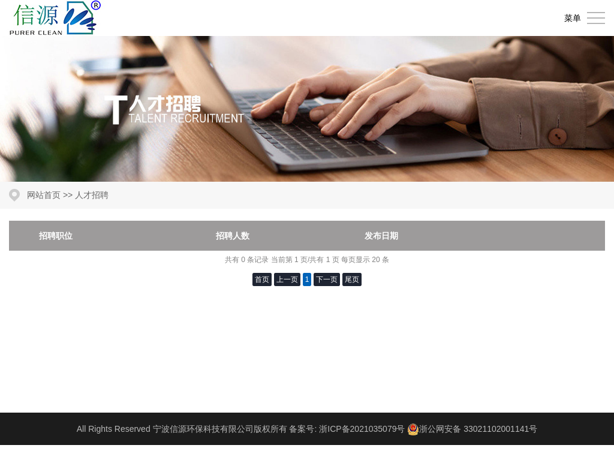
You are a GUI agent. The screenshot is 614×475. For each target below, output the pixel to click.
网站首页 (44, 195)
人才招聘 (92, 195)
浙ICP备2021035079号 (362, 429)
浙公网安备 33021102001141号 (478, 429)
